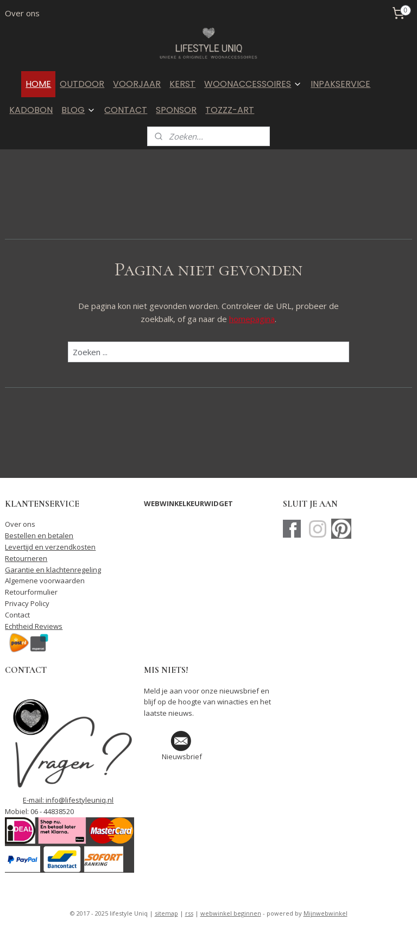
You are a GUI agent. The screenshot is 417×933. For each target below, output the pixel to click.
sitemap (166, 913)
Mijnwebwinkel (326, 913)
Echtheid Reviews (33, 626)
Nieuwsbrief (182, 756)
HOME (38, 84)
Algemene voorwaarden (45, 580)
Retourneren (26, 558)
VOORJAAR (137, 84)
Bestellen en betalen (39, 535)
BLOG (78, 110)
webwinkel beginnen (230, 913)
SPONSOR (176, 110)
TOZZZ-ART (229, 110)
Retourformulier (31, 592)
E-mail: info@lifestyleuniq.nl (68, 800)
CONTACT (125, 110)
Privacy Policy (27, 603)
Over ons (22, 13)
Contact (17, 615)
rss (189, 913)
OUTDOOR (82, 84)
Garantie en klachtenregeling (53, 570)
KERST (182, 84)
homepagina (252, 319)
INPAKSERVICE (340, 84)
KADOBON (31, 110)
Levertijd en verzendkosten (50, 547)
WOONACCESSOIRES (253, 84)
